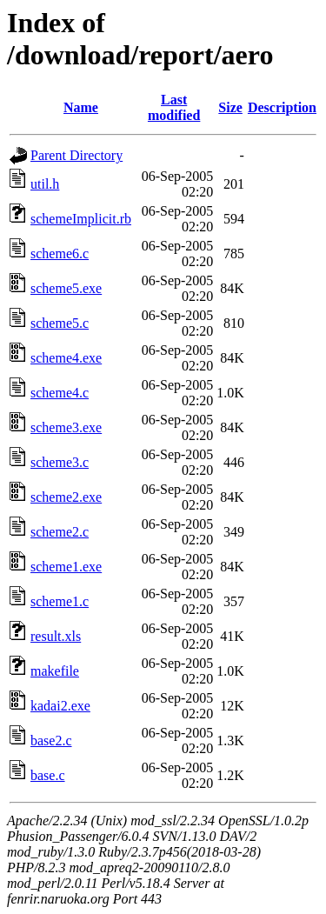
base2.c (51, 740)
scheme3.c (59, 462)
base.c (47, 775)
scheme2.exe (66, 497)
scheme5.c (59, 323)
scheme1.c (59, 601)
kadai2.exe (60, 705)
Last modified (174, 107)
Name (80, 107)
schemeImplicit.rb (80, 218)
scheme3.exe (66, 427)
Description (282, 107)
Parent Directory (76, 155)
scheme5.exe (66, 288)
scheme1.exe (66, 566)
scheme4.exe (66, 357)
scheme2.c (59, 531)
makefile (54, 671)
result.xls (55, 636)
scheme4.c (59, 392)
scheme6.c (59, 253)
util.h (44, 184)
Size (230, 107)
